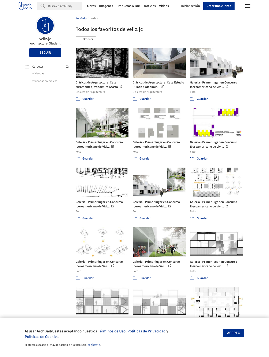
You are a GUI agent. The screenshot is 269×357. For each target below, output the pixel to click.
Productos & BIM (128, 6)
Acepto (233, 333)
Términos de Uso (112, 331)
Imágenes (106, 6)
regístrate (94, 345)
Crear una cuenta (219, 6)
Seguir (45, 52)
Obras (91, 6)
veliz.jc (45, 39)
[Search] (65, 6)
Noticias (150, 6)
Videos (164, 6)
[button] (86, 39)
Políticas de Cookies (41, 336)
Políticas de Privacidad (146, 331)
